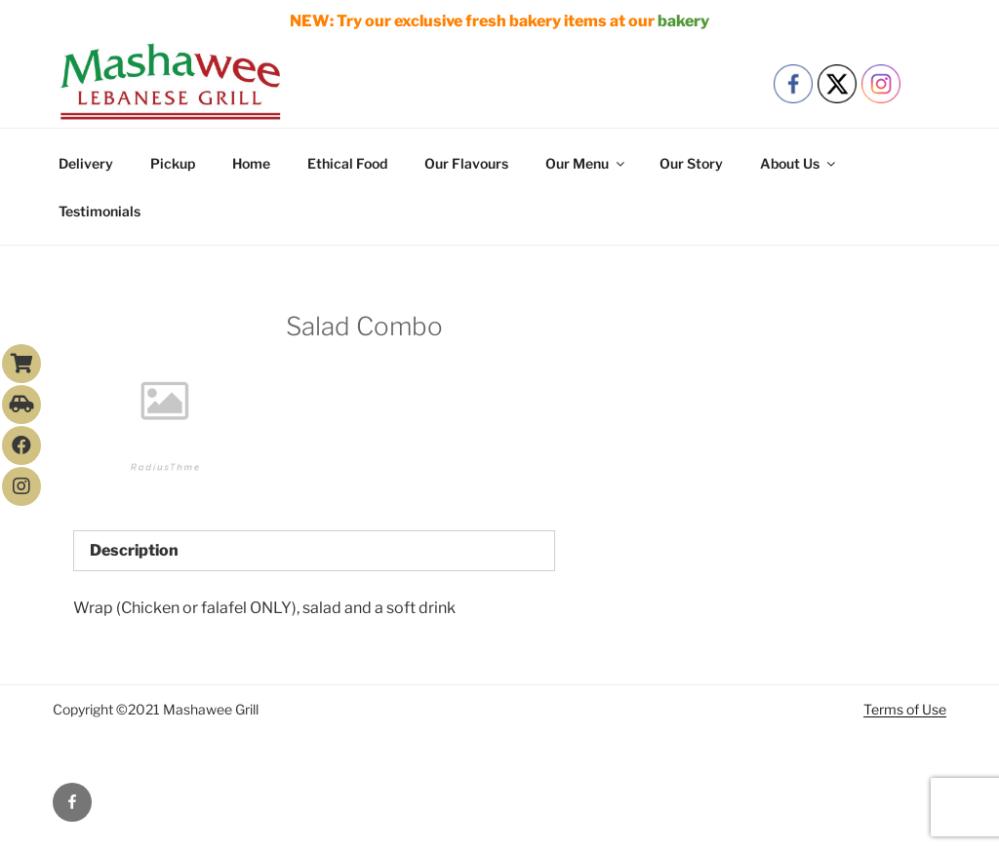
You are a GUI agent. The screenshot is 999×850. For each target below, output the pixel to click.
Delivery (86, 163)
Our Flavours (466, 163)
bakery (683, 21)
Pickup (172, 163)
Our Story (691, 163)
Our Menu (586, 163)
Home (251, 163)
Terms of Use (904, 709)
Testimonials (99, 211)
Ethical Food (347, 163)
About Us (799, 163)
